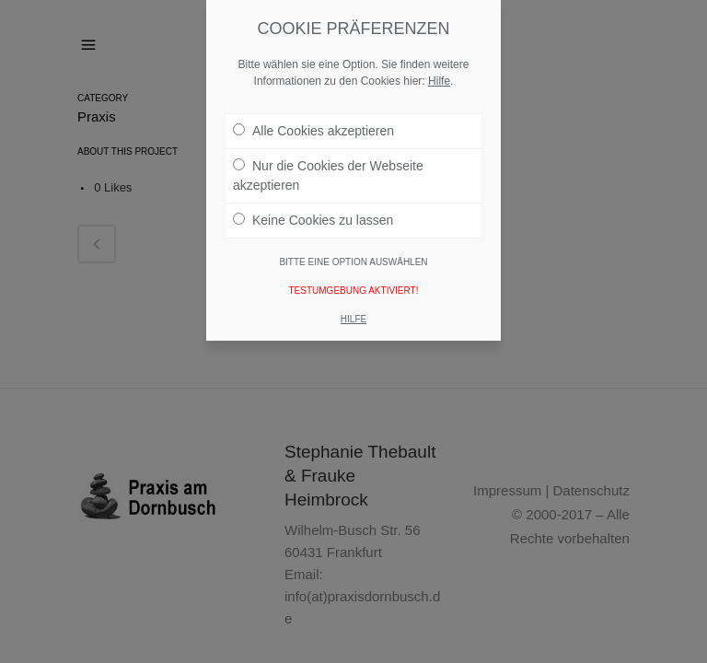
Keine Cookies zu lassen (313, 220)
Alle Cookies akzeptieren (313, 130)
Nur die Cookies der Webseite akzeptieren (328, 175)
